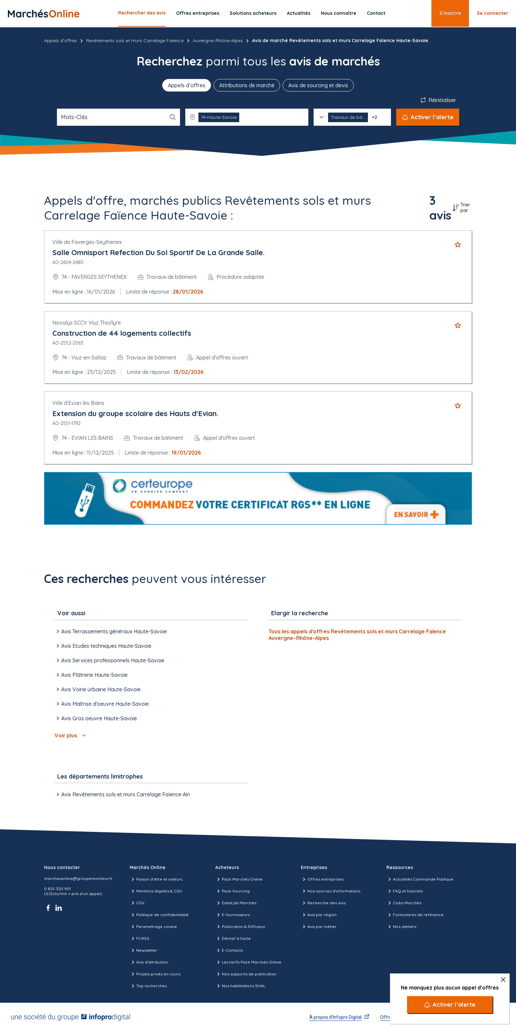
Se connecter (492, 13)
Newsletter (143, 950)
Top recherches (148, 986)
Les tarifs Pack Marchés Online (248, 962)
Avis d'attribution (149, 962)
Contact (376, 13)
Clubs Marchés (403, 903)
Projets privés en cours (155, 974)
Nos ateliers (401, 926)
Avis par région (319, 915)
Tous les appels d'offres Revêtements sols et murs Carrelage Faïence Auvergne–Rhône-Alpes (357, 634)
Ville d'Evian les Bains (78, 403)
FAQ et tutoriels (404, 891)
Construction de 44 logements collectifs (121, 333)
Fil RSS (139, 938)
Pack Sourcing (232, 891)
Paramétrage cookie (153, 926)
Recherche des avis (323, 903)
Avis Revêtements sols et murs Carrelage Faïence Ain (122, 794)
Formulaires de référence (415, 915)
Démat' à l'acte (233, 938)
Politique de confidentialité (159, 915)
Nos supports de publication (245, 974)
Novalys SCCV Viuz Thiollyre (86, 322)
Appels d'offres (60, 40)
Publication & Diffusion (240, 926)
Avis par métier (319, 926)
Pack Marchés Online (239, 879)
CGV (137, 903)
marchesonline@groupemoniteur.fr (78, 878)
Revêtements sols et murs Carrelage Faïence (135, 40)
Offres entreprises (197, 13)
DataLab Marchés (235, 903)
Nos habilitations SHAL (240, 986)
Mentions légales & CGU (156, 891)
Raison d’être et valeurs (156, 879)
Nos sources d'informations (330, 891)
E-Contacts (229, 950)
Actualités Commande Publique (419, 879)
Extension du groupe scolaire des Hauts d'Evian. (135, 413)
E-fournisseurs (232, 915)
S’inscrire (450, 13)
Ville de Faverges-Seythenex (87, 242)
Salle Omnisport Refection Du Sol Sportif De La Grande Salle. (158, 252)
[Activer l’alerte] (450, 1004)
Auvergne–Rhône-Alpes (218, 40)
